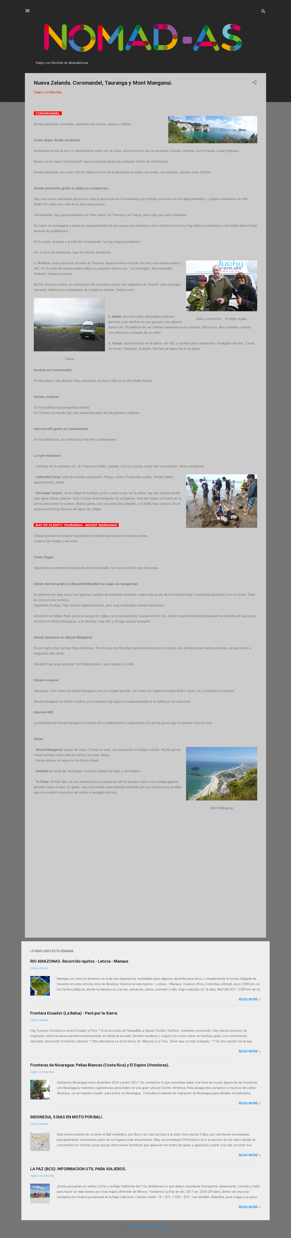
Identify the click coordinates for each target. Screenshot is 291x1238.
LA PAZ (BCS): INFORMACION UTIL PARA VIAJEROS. (78, 1168)
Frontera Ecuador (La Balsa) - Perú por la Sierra (73, 1013)
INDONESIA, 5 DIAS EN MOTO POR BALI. (66, 1117)
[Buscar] (263, 12)
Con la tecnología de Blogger (145, 1226)
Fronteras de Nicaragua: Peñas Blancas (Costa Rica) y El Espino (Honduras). (99, 1065)
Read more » (250, 999)
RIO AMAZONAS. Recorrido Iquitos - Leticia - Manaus (79, 961)
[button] (254, 83)
